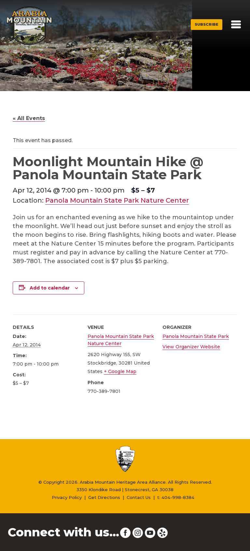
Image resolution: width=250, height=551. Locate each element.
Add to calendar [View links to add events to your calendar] (50, 288)
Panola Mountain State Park (195, 336)
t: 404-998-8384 (175, 497)
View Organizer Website (191, 347)
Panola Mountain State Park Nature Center (117, 200)
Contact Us (139, 497)
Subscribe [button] (206, 24)
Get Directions (104, 497)
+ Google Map (120, 371)
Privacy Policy (67, 497)
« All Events (29, 118)
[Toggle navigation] (236, 24)
